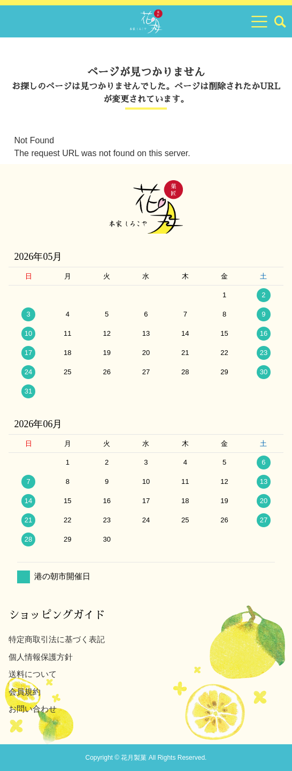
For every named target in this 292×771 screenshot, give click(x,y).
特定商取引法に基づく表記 (57, 639)
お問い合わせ (33, 708)
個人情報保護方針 (41, 656)
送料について (33, 674)
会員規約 (25, 691)
